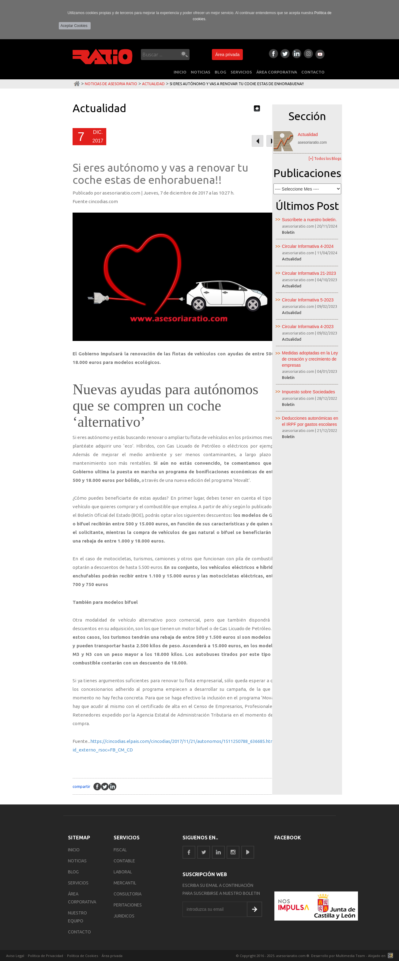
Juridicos (124, 916)
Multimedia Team (350, 955)
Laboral (123, 871)
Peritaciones (128, 904)
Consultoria (127, 893)
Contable (124, 860)
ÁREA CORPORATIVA (276, 72)
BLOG (220, 72)
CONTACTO (313, 72)
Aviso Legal (15, 955)
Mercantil (125, 882)
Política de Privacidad (45, 955)
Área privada (227, 54)
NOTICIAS (200, 72)
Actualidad (153, 84)
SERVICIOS (241, 72)
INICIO (180, 72)
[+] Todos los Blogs (325, 159)
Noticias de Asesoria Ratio (111, 84)
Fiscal (120, 849)
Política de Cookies (82, 955)
